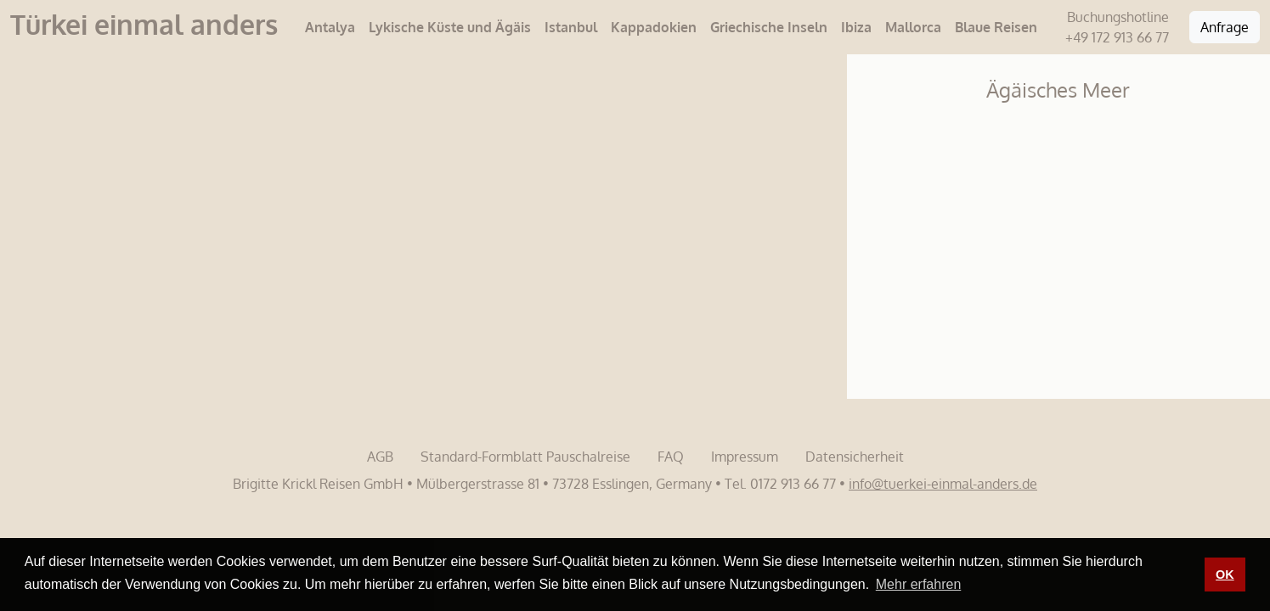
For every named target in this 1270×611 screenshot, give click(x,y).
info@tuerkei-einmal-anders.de (943, 483)
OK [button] (1225, 574)
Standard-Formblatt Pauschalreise (525, 456)
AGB (380, 456)
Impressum (744, 456)
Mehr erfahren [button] (919, 584)
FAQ (671, 456)
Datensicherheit (854, 456)
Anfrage (1224, 27)
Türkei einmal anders (144, 24)
